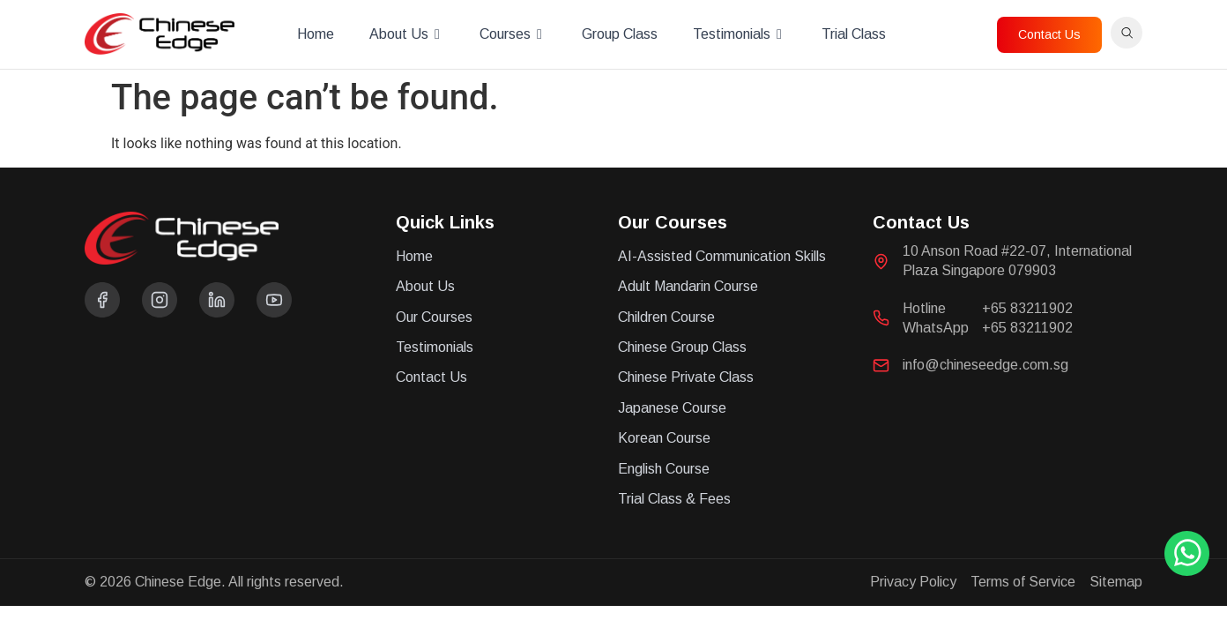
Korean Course (664, 437)
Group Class (620, 33)
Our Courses (434, 317)
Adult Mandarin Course (688, 286)
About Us (406, 34)
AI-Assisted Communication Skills (722, 256)
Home (315, 33)
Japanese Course (672, 407)
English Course (664, 468)
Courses (513, 34)
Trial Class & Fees (674, 498)
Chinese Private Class (686, 377)
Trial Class (854, 33)
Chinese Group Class (682, 347)
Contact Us (431, 377)
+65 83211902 (1027, 308)
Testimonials (739, 34)
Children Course (666, 317)
